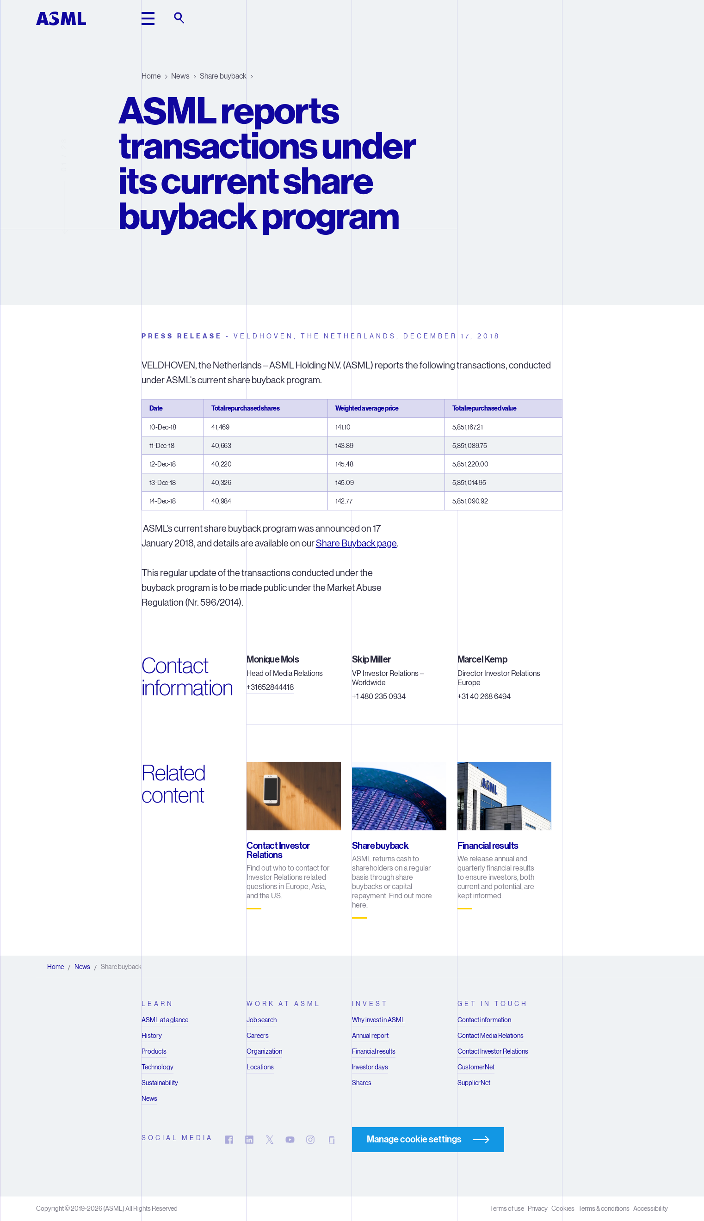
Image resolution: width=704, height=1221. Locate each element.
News (180, 76)
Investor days (370, 1067)
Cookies (562, 1208)
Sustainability (160, 1082)
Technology (157, 1067)
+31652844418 (270, 687)
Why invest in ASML (378, 1020)
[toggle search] (180, 18)
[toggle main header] (148, 18)
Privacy (538, 1208)
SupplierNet (473, 1082)
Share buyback (223, 76)
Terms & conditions (604, 1208)
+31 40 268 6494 (484, 696)
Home (151, 76)
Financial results (373, 1051)
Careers (258, 1035)
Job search (262, 1020)
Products (154, 1051)
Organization (264, 1051)
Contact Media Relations (490, 1035)
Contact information (484, 1020)
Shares (361, 1082)
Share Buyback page (356, 543)
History (152, 1035)
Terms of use (507, 1208)
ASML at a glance (165, 1020)
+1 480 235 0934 (379, 696)
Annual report (370, 1035)
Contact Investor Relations (492, 1051)
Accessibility (650, 1208)
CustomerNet (475, 1067)
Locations (260, 1067)
